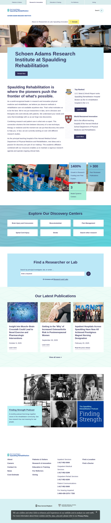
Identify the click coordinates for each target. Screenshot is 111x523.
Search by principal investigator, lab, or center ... (37, 269)
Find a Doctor (88, 463)
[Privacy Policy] (83, 516)
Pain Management (88, 223)
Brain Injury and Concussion (22, 223)
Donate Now (21, 73)
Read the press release (83, 347)
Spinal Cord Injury (22, 232)
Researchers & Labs (45, 22)
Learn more (13, 347)
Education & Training (55, 2)
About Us (30, 22)
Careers (10, 463)
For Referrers (74, 2)
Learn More (82, 110)
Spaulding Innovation (65, 22)
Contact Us (12, 467)
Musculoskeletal (55, 223)
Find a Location (88, 459)
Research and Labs (61, 279)
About (9, 459)
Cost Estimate (13, 474)
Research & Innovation (36, 2)
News (9, 470)
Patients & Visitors (17, 2)
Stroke (55, 232)
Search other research (88, 232)
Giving (94, 2)
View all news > (55, 357)
